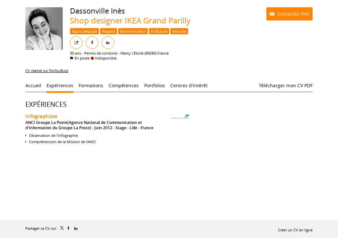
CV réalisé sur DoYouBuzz (46, 70)
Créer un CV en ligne (295, 229)
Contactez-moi (292, 14)
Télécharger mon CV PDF (286, 85)
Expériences (46, 104)
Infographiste (41, 116)
